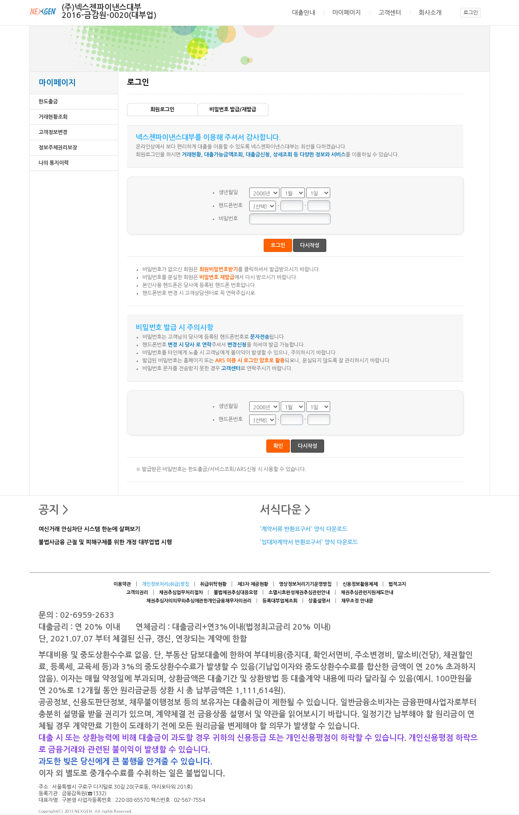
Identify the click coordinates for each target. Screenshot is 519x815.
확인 (278, 446)
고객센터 (389, 13)
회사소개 (430, 13)
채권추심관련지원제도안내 (367, 592)
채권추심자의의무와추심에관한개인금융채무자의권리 (198, 601)
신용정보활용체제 (360, 584)
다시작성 (309, 245)
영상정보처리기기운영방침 (305, 584)
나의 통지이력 (54, 163)
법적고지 (397, 584)
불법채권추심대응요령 (236, 592)
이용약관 (122, 584)
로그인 (470, 12)
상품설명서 (319, 601)
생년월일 (228, 192)
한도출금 (48, 101)
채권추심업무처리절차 (181, 592)
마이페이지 (346, 13)
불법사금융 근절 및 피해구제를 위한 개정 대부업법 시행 (105, 542)
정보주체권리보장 (58, 147)
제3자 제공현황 (252, 584)
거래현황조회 (53, 117)
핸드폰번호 (231, 205)
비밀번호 (228, 218)
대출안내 (303, 13)
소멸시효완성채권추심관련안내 (299, 592)
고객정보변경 (53, 132)
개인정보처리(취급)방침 (165, 584)
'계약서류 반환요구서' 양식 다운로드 (303, 529)
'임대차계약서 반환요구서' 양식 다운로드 (309, 542)
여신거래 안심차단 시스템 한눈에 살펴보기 (89, 529)
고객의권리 (137, 592)
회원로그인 (162, 109)
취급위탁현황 (213, 584)
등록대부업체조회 (279, 601)
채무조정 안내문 (357, 601)
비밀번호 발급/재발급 (232, 109)
